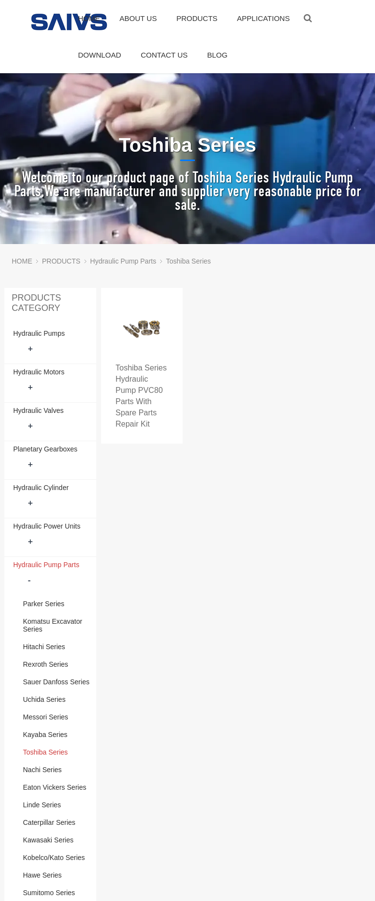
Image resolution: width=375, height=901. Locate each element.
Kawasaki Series (48, 840)
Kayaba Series (45, 734)
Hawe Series (42, 875)
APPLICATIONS (263, 18)
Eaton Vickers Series (54, 787)
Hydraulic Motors (38, 372)
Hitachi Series (44, 647)
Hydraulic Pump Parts (123, 261)
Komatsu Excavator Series (52, 625)
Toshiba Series (188, 261)
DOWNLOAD (99, 55)
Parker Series (43, 604)
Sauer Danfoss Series (56, 682)
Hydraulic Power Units (47, 526)
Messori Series (45, 717)
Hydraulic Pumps (39, 333)
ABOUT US (138, 18)
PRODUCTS (196, 18)
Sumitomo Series (49, 893)
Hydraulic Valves (38, 410)
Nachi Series (42, 770)
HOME (89, 18)
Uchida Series (44, 699)
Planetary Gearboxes (45, 449)
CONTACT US (164, 55)
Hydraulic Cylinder (41, 487)
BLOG (217, 55)
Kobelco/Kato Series (54, 857)
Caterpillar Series (49, 822)
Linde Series (42, 805)
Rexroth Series (45, 664)
